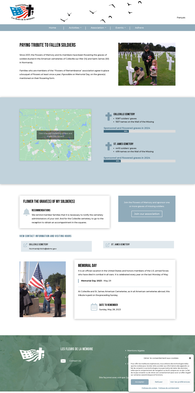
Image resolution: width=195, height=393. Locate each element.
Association (97, 28)
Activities (74, 28)
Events (119, 28)
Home (52, 28)
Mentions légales (136, 350)
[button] (190, 358)
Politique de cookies (149, 388)
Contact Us (75, 361)
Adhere (139, 28)
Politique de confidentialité (168, 388)
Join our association (147, 213)
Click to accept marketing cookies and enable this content (55, 134)
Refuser (159, 382)
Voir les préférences (180, 382)
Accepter (139, 382)
